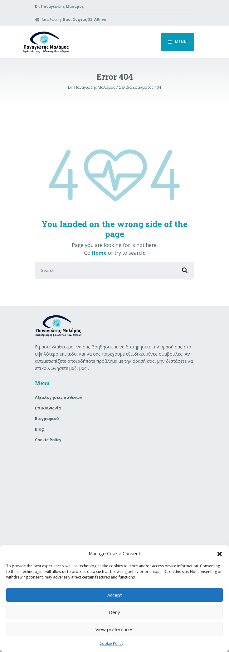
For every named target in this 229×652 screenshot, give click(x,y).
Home (99, 252)
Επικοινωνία (48, 408)
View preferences (114, 629)
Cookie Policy (111, 643)
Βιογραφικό (47, 418)
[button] (220, 553)
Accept (114, 595)
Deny (114, 612)
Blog (39, 429)
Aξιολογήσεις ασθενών (58, 397)
